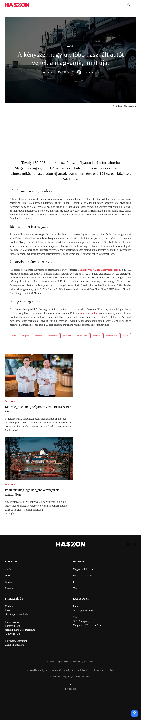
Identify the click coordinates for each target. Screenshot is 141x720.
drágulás (96, 335)
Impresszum (99, 670)
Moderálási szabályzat (37, 670)
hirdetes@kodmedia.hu (17, 614)
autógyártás (52, 335)
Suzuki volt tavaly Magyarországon (100, 269)
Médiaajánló (83, 670)
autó (14, 335)
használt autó (111, 335)
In (74, 582)
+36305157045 (13, 633)
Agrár (8, 569)
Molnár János (69, 72)
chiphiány (67, 335)
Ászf (112, 670)
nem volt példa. (89, 313)
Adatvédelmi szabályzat (62, 670)
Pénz (7, 575)
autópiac (25, 335)
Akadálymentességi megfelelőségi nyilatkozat (70, 676)
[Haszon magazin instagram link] (128, 544)
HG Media (88, 661)
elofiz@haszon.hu (14, 644)
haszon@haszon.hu (83, 610)
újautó (125, 335)
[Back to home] (17, 5)
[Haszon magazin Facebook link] (134, 544)
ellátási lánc (82, 335)
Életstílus (10, 588)
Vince (76, 588)
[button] (128, 5)
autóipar (38, 335)
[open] (134, 713)
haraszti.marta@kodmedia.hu (20, 629)
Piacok (8, 582)
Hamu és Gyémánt (82, 575)
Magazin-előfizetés (83, 569)
